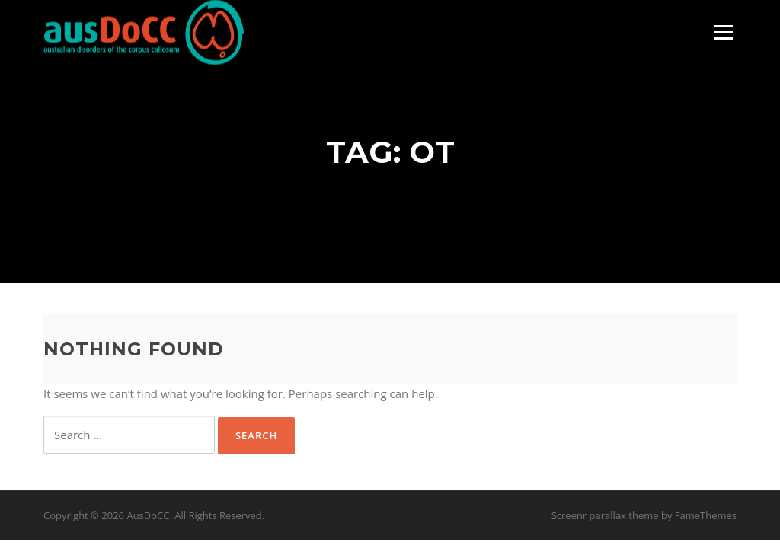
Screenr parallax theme (605, 515)
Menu (723, 32)
